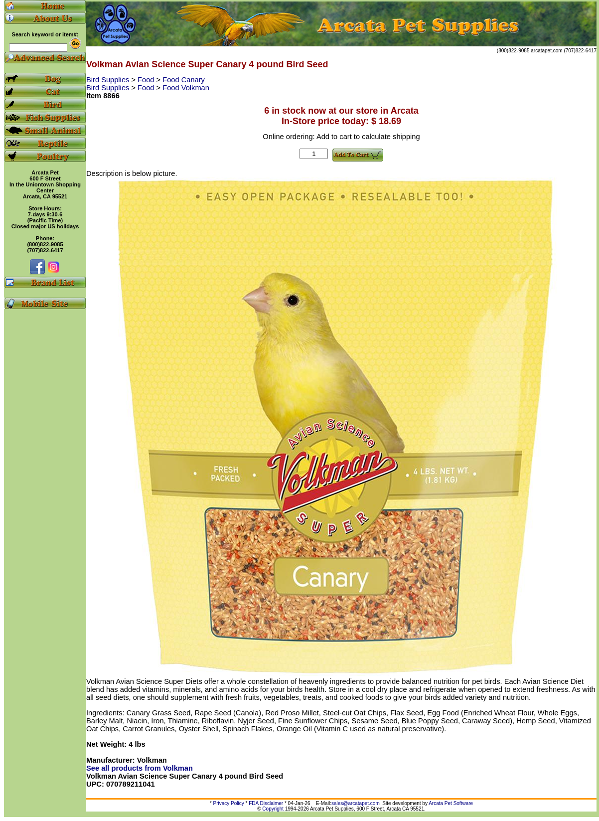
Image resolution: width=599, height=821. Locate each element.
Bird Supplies (108, 80)
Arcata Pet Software (451, 803)
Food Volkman (185, 88)
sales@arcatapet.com (355, 803)
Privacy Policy (228, 803)
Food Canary (183, 80)
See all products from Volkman (139, 768)
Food (147, 80)
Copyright (273, 809)
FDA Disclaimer (266, 803)
